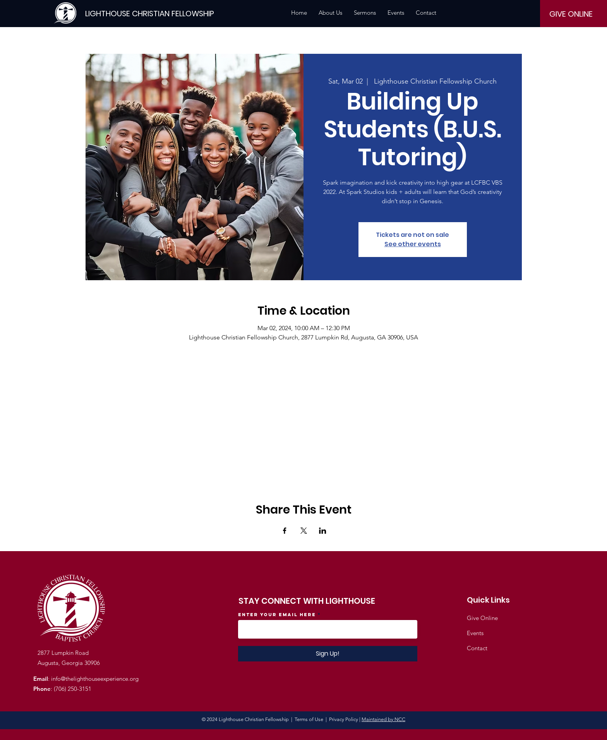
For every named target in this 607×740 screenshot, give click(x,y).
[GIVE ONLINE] (571, 13)
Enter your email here (277, 615)
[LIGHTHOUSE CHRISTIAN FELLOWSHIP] (149, 13)
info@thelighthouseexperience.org (95, 678)
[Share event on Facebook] (284, 531)
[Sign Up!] (327, 653)
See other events (412, 244)
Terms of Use (309, 719)
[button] (330, 13)
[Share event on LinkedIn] (322, 531)
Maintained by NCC (383, 719)
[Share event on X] (303, 531)
